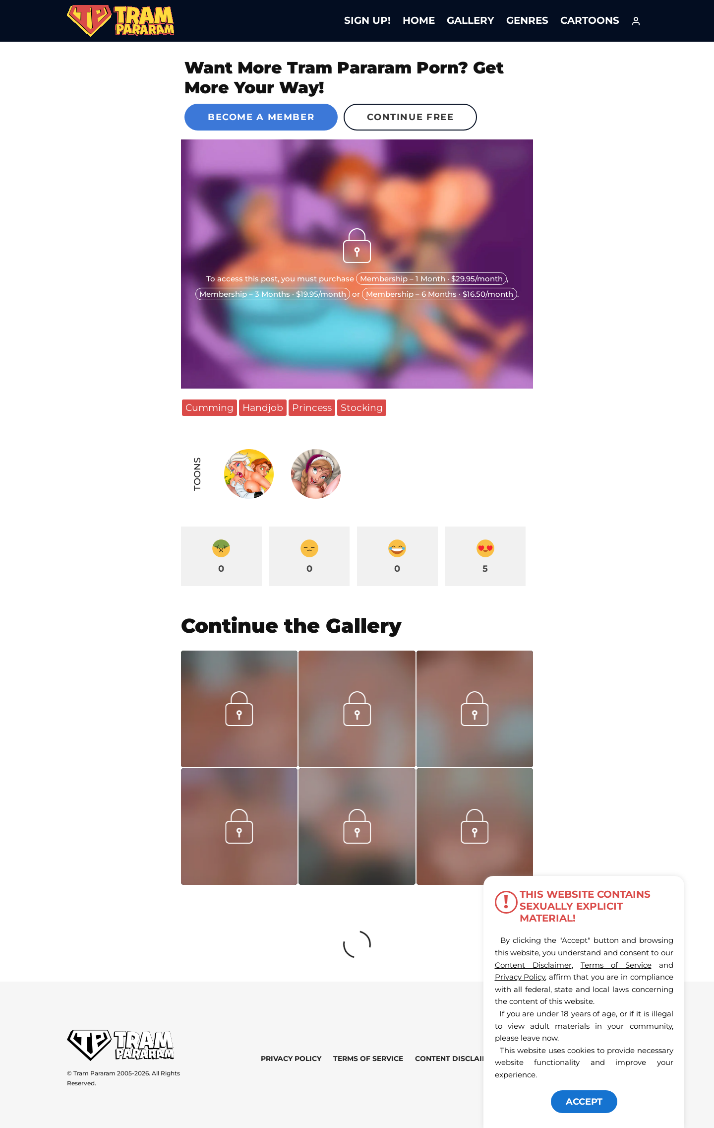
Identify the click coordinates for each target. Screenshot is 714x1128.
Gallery (470, 20)
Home (419, 20)
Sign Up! (367, 20)
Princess (312, 407)
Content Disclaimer (456, 1058)
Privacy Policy (291, 1058)
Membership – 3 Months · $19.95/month (272, 294)
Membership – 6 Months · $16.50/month (439, 294)
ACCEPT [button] (584, 1101)
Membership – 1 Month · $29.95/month (431, 278)
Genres (527, 20)
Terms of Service (368, 1058)
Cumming (209, 407)
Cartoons (589, 20)
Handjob (262, 407)
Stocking (362, 407)
